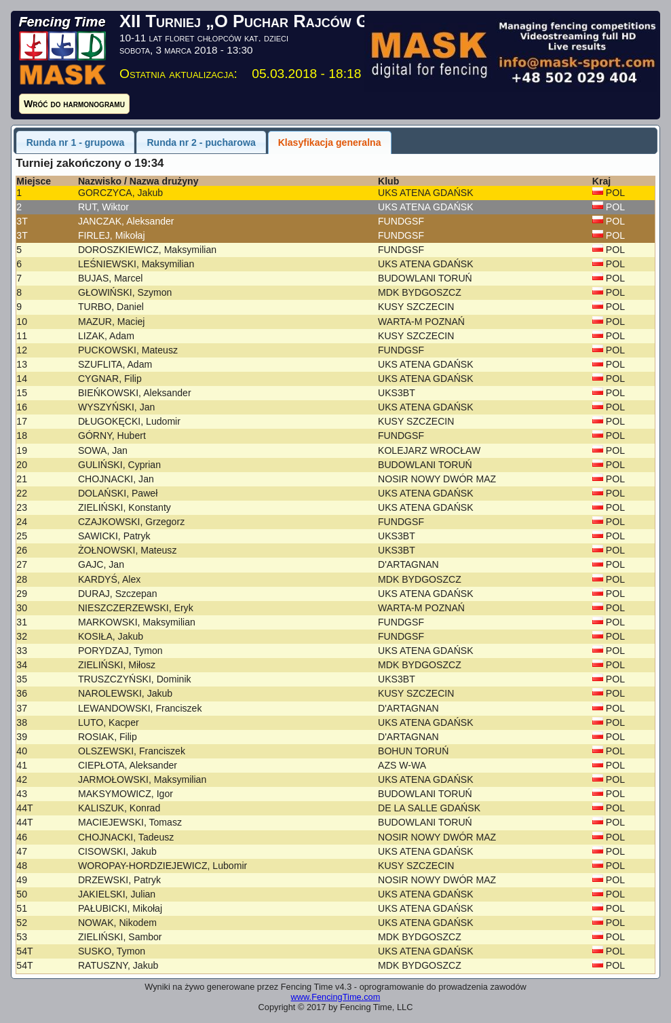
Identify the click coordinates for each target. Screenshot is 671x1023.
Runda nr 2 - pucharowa (201, 142)
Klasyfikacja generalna (329, 142)
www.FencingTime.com (336, 997)
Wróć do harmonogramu (74, 103)
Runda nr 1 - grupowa (75, 142)
